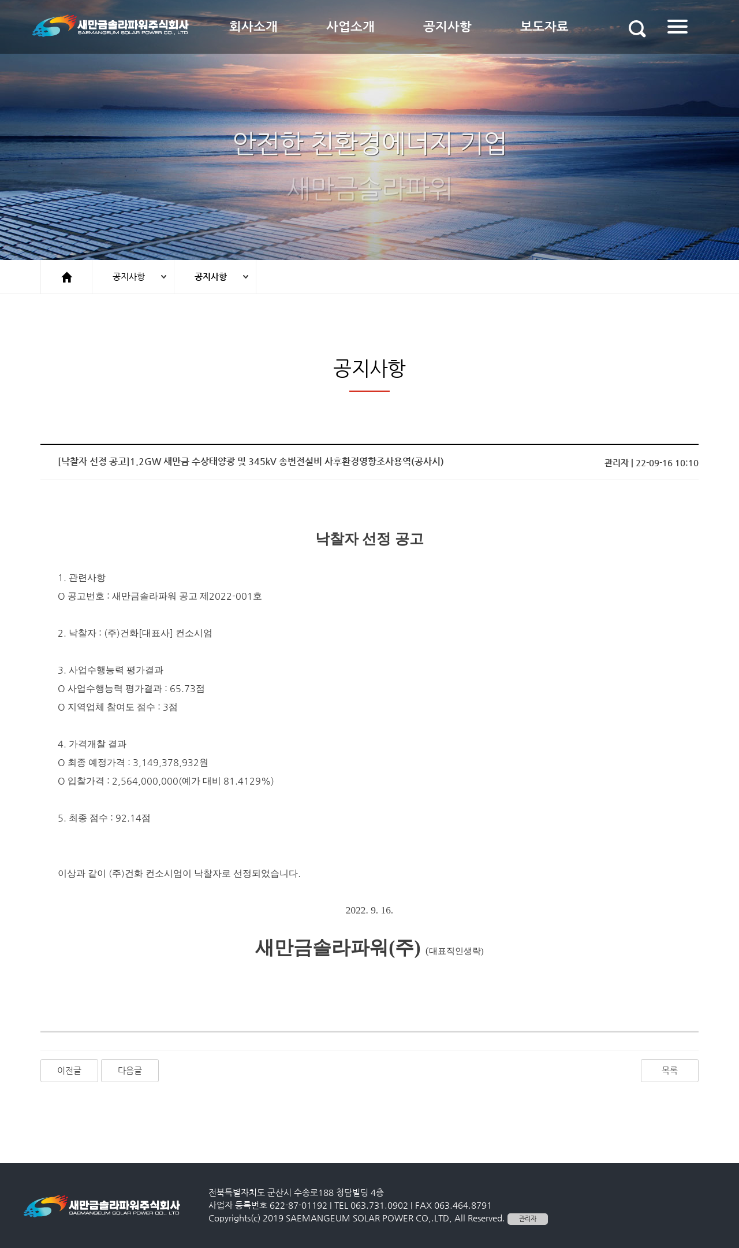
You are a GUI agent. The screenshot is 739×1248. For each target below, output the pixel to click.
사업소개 (350, 27)
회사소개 (253, 27)
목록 (670, 1070)
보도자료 (544, 27)
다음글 (130, 1070)
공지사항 (447, 27)
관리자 (527, 1219)
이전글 (69, 1070)
